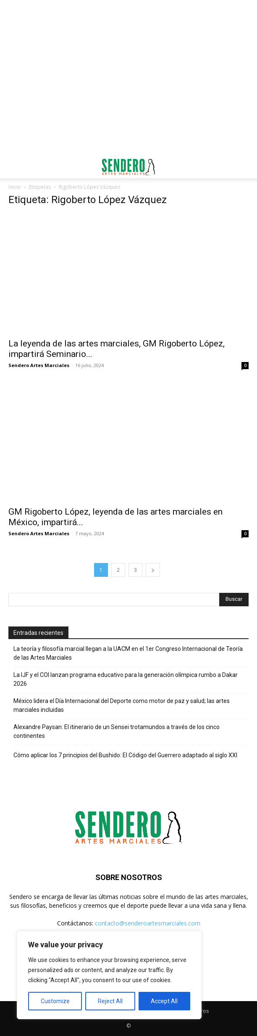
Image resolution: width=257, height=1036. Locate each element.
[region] (109, 975)
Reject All (110, 1001)
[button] (14, 167)
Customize (55, 1001)
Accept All (164, 1001)
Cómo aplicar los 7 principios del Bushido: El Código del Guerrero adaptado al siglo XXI (125, 755)
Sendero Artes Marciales (38, 365)
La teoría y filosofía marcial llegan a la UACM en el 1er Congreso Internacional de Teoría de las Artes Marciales (128, 653)
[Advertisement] (128, 14)
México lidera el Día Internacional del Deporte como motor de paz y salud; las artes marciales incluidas (121, 705)
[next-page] (153, 570)
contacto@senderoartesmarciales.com (147, 923)
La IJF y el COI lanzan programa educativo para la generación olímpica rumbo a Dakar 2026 (125, 679)
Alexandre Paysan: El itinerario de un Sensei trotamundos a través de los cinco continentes (116, 731)
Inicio (14, 186)
